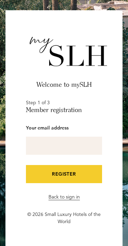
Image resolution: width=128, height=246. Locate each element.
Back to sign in (64, 197)
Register (64, 174)
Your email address (47, 128)
